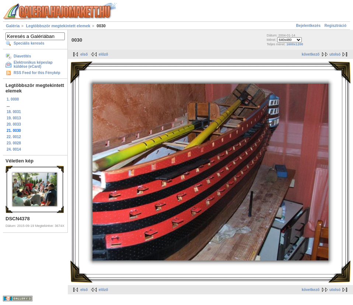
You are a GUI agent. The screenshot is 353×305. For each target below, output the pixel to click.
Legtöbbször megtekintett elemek (58, 26)
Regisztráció (335, 26)
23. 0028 (14, 143)
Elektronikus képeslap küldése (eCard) (33, 64)
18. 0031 (14, 112)
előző (103, 54)
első (84, 54)
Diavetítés (22, 56)
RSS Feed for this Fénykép (37, 73)
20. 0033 (14, 124)
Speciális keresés (29, 43)
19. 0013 (14, 118)
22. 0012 (14, 137)
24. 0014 (14, 149)
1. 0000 (13, 99)
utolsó (334, 54)
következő (310, 54)
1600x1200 (294, 44)
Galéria (13, 26)
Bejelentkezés (308, 26)
